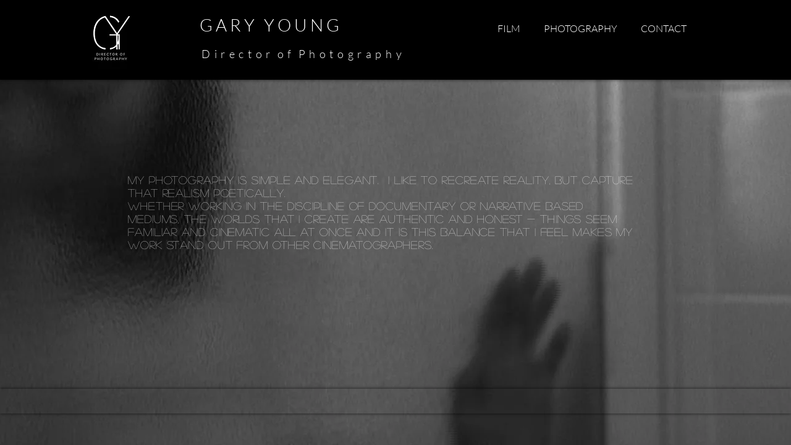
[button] (508, 28)
